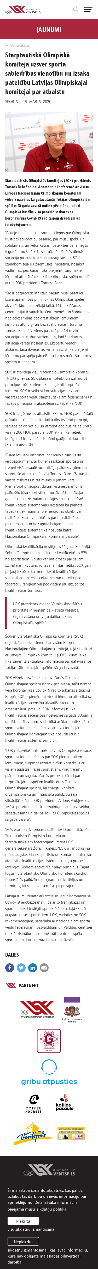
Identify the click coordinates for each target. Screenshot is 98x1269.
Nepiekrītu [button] (23, 1241)
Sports (11, 101)
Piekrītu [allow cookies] (23, 1220)
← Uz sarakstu (17, 45)
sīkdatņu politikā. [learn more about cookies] (52, 1208)
